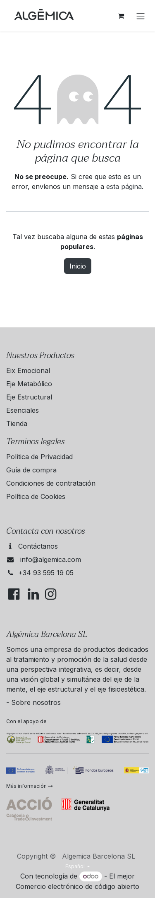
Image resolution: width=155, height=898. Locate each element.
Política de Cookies (35, 496)
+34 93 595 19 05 (46, 573)
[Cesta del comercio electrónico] (120, 15)
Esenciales (22, 410)
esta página (124, 186)
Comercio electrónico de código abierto (77, 886)
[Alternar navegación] (140, 15)
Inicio (77, 266)
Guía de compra (31, 470)
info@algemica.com (50, 559)
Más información (29, 786)
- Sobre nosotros (33, 702)
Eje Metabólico (29, 384)
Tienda (16, 423)
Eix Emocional (28, 370)
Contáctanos (38, 546)
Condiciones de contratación (50, 483)
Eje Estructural (29, 397)
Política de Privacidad (39, 457)
